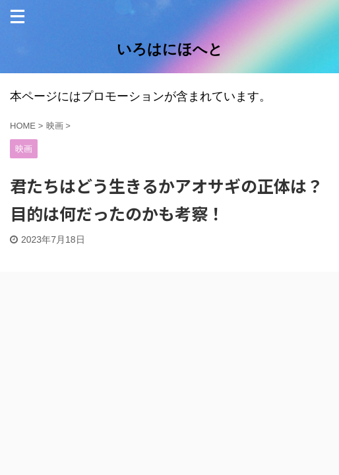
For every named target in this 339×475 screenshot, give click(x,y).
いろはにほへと (170, 49)
